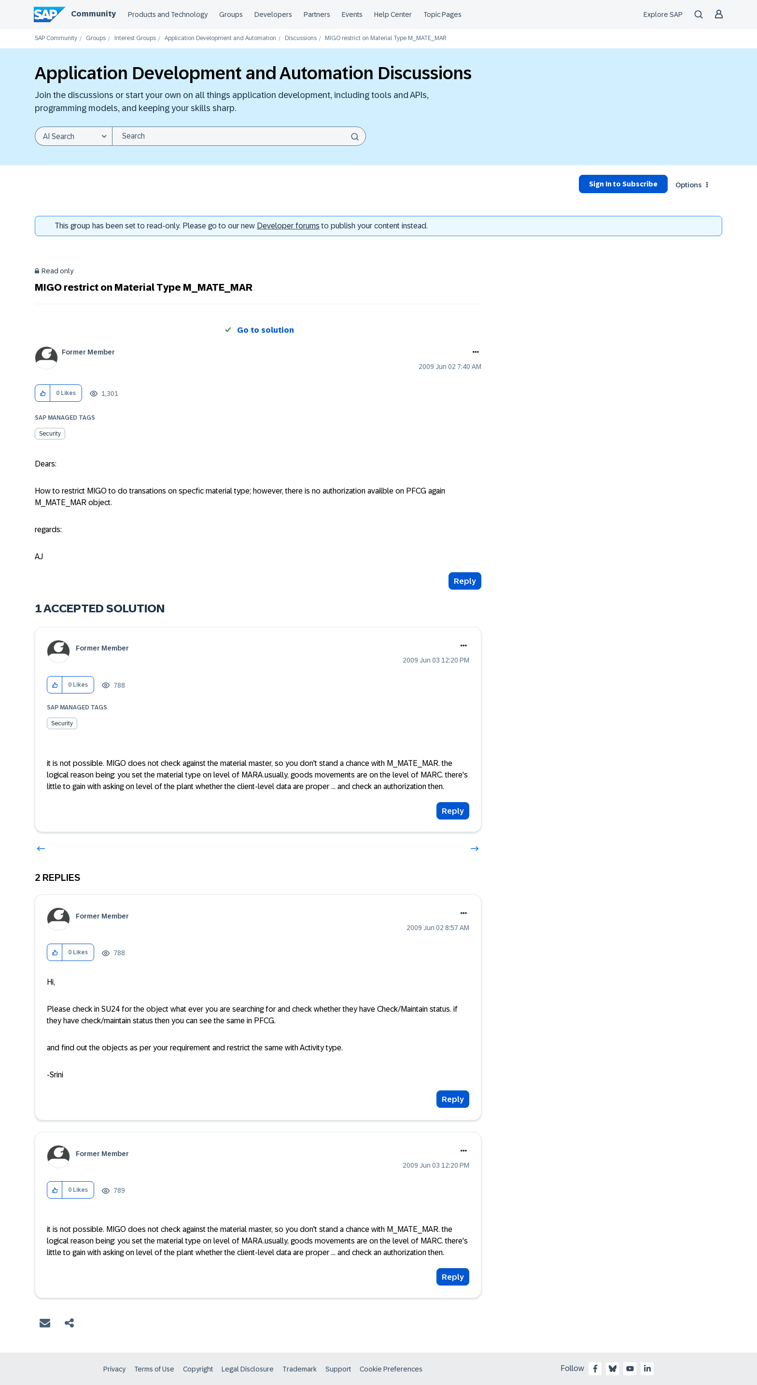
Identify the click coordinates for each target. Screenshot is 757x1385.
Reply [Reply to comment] (453, 811)
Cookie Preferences (391, 1369)
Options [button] (688, 185)
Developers (273, 14)
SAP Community (56, 38)
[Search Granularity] (73, 136)
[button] (42, 393)
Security (50, 433)
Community (93, 14)
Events (352, 14)
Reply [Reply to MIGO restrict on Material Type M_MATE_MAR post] (465, 581)
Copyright (198, 1369)
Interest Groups (135, 38)
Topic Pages (442, 14)
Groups (231, 14)
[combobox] (239, 136)
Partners (317, 14)
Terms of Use (154, 1369)
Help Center (393, 14)
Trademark (299, 1369)
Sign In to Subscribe (623, 184)
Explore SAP (663, 14)
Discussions (301, 38)
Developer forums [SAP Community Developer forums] (288, 226)
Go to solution (265, 330)
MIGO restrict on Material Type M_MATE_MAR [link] (386, 38)
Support (338, 1369)
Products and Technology (168, 14)
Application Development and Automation (220, 38)
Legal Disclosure (248, 1369)
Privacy (114, 1369)
